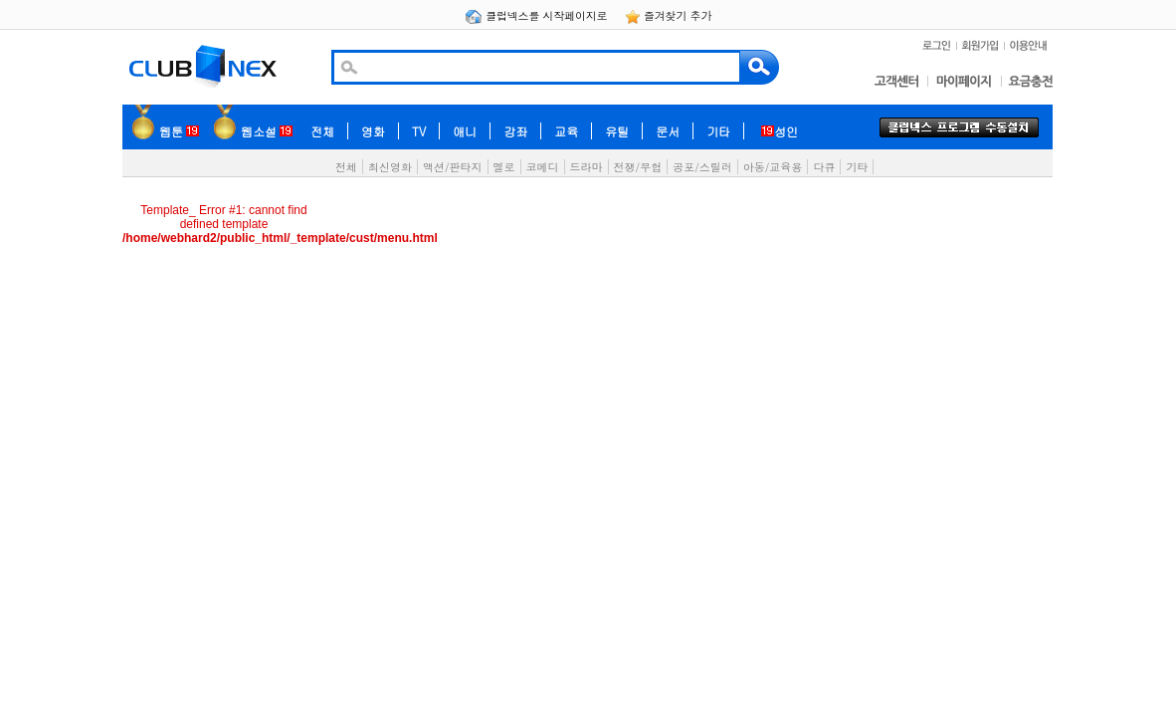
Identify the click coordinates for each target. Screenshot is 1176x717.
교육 (566, 130)
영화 (373, 130)
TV (419, 130)
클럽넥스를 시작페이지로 (538, 15)
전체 (322, 130)
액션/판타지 (453, 166)
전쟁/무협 (638, 166)
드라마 (586, 166)
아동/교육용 (773, 166)
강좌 (515, 130)
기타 (718, 130)
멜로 (504, 166)
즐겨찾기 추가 (668, 15)
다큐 (824, 166)
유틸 (617, 130)
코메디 (542, 166)
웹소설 (267, 130)
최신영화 (390, 166)
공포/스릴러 (702, 166)
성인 (779, 130)
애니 (465, 130)
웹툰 (179, 130)
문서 (668, 130)
